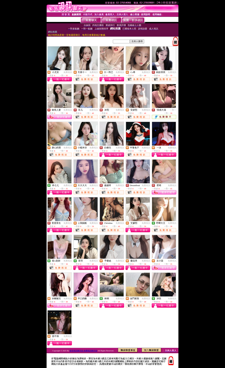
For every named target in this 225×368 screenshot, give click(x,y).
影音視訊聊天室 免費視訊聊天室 (83, 351)
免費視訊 (67, 72)
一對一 (173, 110)
